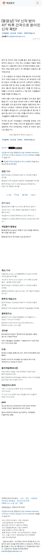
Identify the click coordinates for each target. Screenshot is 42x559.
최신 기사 (6, 270)
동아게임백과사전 (10, 368)
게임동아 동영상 (9, 226)
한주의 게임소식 (9, 299)
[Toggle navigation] (37, 3)
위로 (16, 195)
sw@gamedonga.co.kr (17, 36)
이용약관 (34, 498)
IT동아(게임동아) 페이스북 (18, 161)
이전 (9, 195)
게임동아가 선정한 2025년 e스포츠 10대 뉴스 (18, 216)
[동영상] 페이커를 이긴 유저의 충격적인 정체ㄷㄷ (19, 207)
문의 (27, 498)
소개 (21, 498)
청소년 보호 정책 (23, 501)
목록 (25, 195)
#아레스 (20, 33)
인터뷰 (5, 330)
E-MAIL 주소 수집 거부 (10, 503)
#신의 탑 (13, 33)
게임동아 (5, 153)
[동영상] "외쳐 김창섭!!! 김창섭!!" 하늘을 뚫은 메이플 (20, 181)
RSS (21, 503)
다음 (33, 195)
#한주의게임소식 (29, 33)
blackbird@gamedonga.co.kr (12, 551)
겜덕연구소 (7, 313)
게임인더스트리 (9, 385)
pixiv (4, 402)
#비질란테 (5, 33)
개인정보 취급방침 (8, 501)
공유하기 (5, 148)
